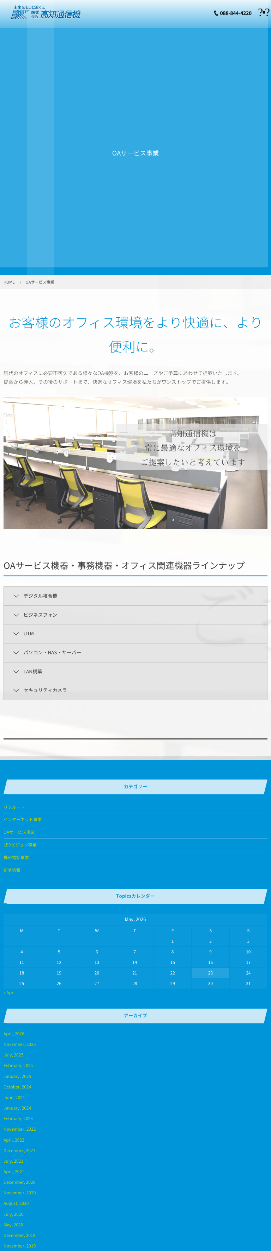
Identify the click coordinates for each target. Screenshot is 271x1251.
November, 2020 (20, 1192)
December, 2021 (19, 1150)
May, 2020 (13, 1224)
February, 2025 (18, 1065)
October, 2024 (17, 1087)
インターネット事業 (23, 819)
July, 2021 (13, 1161)
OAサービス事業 (19, 832)
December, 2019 (19, 1235)
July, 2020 (13, 1214)
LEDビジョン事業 (20, 845)
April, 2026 (14, 1033)
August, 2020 (16, 1203)
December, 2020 (19, 1182)
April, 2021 (14, 1171)
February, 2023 (18, 1118)
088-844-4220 (236, 12)
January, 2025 (17, 1076)
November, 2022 (20, 1129)
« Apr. (9, 992)
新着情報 (12, 870)
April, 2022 (14, 1140)
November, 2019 (20, 1246)
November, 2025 (20, 1044)
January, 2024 (17, 1108)
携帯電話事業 (16, 857)
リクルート (14, 807)
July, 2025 (13, 1055)
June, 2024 (14, 1097)
